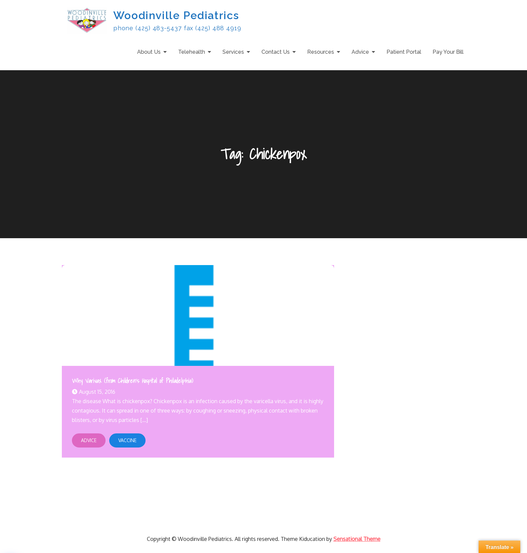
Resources (320, 52)
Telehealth (191, 52)
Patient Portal (404, 52)
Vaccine (127, 440)
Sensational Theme (356, 539)
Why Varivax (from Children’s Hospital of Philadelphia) (132, 381)
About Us (149, 52)
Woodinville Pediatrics (176, 15)
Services (233, 52)
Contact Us (275, 52)
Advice (360, 52)
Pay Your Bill (448, 52)
